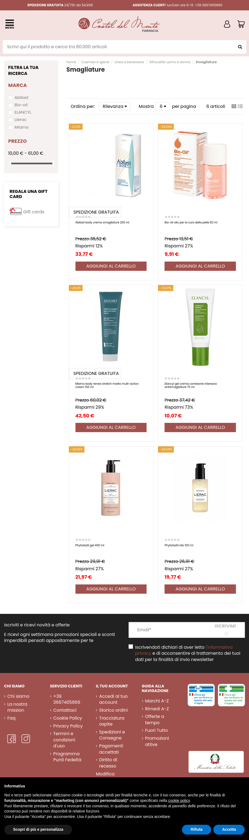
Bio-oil (21, 105)
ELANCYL (22, 112)
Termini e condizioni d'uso (64, 740)
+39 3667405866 (66, 699)
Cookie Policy (67, 718)
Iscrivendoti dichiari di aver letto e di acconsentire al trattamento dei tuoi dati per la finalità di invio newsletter (187, 653)
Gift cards (33, 212)
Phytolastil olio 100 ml (179, 545)
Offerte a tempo (154, 720)
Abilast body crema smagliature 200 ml (102, 222)
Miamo (21, 127)
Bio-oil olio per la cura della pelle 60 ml (191, 222)
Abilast (21, 97)
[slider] (10, 163)
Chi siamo (18, 696)
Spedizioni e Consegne (112, 735)
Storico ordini (113, 710)
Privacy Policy (68, 726)
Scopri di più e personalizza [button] (38, 829)
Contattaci (65, 710)
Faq (11, 718)
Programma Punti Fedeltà (67, 757)
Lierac (20, 119)
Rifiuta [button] (197, 829)
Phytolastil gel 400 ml (89, 545)
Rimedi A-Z (157, 709)
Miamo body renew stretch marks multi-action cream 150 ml (107, 385)
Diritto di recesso (108, 763)
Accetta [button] (229, 829)
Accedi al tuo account (113, 699)
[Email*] (167, 630)
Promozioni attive (157, 741)
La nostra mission (17, 707)
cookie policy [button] (179, 800)
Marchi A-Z (157, 701)
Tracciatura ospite (111, 721)
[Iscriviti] (225, 630)
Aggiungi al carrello (111, 266)
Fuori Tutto (156, 730)
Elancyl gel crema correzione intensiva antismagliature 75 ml (191, 385)
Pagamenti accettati (111, 749)
